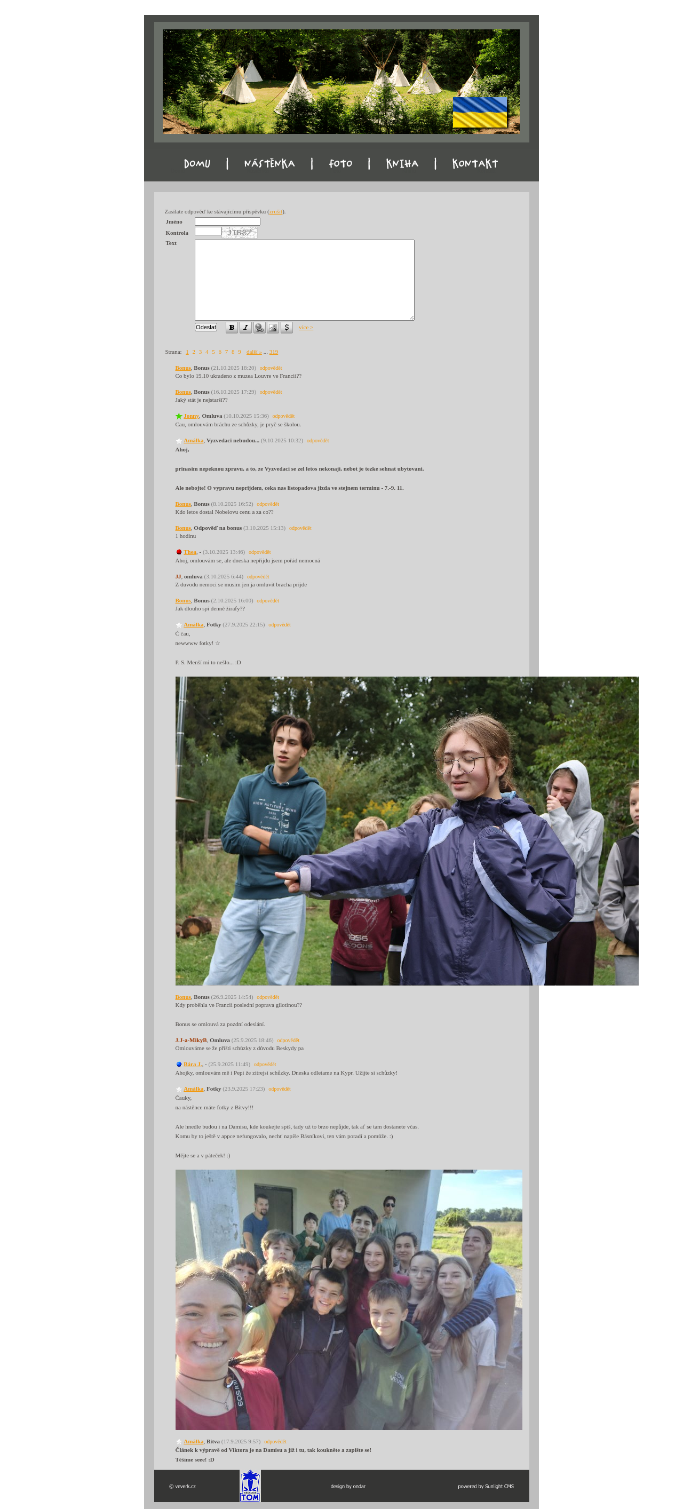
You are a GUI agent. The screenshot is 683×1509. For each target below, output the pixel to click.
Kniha (409, 171)
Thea (190, 552)
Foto (335, 171)
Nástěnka (258, 171)
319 (274, 351)
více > (306, 327)
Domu (178, 171)
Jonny (191, 415)
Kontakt (487, 171)
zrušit (275, 211)
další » (254, 351)
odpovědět (271, 368)
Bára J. (193, 1064)
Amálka (193, 440)
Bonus (183, 367)
